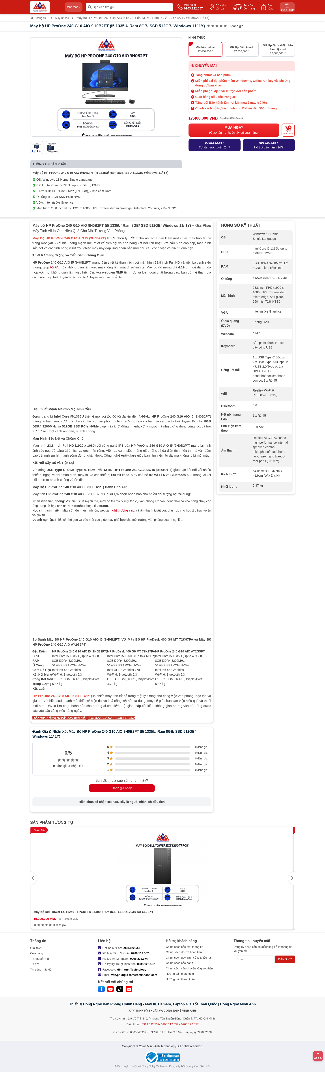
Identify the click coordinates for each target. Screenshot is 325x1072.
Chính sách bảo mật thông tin (184, 946)
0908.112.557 (140, 953)
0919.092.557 (150, 1024)
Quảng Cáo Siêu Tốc (198, 1066)
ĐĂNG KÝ (285, 959)
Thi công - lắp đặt (41, 969)
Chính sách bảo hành (179, 963)
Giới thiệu (36, 948)
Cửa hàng (36, 953)
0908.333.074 (139, 958)
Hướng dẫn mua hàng (180, 973)
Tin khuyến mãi (39, 958)
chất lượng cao (123, 510)
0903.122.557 (131, 948)
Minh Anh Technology (131, 969)
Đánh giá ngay (122, 788)
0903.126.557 (146, 964)
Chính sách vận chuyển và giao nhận (189, 968)
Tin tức (34, 964)
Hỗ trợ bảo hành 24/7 (268, 145)
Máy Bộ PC (62, 18)
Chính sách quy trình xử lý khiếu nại (188, 957)
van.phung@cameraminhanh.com (134, 974)
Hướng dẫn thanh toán (180, 979)
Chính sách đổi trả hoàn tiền (184, 952)
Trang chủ (38, 18)
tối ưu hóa (58, 267)
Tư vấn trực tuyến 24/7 (214, 145)
